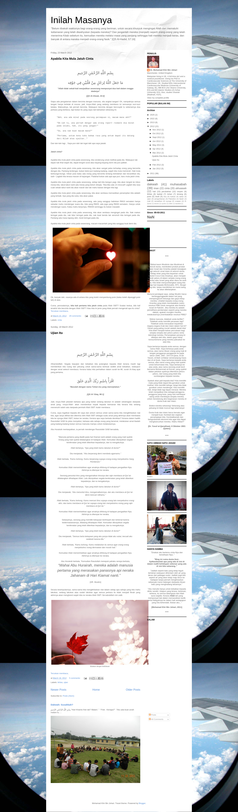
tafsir (171, 203)
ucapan (178, 201)
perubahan (166, 191)
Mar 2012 (157, 153)
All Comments (156, 719)
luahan (172, 196)
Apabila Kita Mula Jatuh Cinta (72, 58)
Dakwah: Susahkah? (62, 704)
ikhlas (60, 682)
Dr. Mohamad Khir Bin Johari (163, 70)
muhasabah (178, 184)
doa (165, 196)
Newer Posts (58, 689)
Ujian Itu (57, 333)
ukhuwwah (181, 188)
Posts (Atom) (68, 696)
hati (154, 191)
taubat (159, 194)
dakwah (152, 184)
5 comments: (75, 678)
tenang (180, 194)
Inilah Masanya (81, 20)
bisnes (156, 203)
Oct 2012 (157, 133)
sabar (181, 196)
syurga (168, 201)
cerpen (180, 191)
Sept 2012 (157, 137)
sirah (157, 196)
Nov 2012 (157, 130)
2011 (152, 173)
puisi (149, 196)
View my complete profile (158, 98)
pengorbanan (159, 199)
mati (148, 201)
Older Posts (133, 689)
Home (96, 689)
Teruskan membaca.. (60, 311)
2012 (152, 126)
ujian (66, 682)
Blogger (142, 803)
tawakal (178, 203)
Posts (152, 715)
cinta (60, 320)
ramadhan (158, 201)
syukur (164, 203)
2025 (152, 115)
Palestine (172, 199)
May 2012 (157, 145)
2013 (152, 122)
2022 (152, 118)
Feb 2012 (157, 165)
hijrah (181, 199)
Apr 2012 (157, 149)
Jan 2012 (157, 168)
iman (156, 188)
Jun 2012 (157, 141)
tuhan (169, 194)
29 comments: (75, 316)
